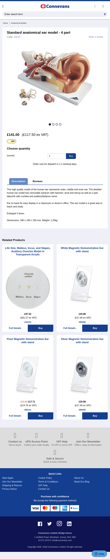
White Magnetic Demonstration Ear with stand (82, 250)
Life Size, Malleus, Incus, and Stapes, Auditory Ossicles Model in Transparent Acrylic (27, 251)
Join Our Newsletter (12, 481)
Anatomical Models (17, 23)
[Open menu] (3, 6)
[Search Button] (105, 13)
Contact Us (43, 489)
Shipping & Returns (12, 485)
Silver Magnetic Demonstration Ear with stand (82, 341)
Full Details (15, 328)
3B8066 (82, 322)
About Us (79, 478)
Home (5, 23)
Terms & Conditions (48, 481)
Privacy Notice (9, 489)
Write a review (96, 37)
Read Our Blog (81, 481)
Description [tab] (18, 181)
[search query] (55, 14)
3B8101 (27, 410)
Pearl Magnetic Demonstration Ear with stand (28, 341)
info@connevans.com (62, 540)
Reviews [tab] (38, 181)
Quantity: (11, 155)
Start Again (7, 478)
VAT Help (43, 485)
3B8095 (82, 410)
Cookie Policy (45, 478)
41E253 (27, 322)
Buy (40, 328)
